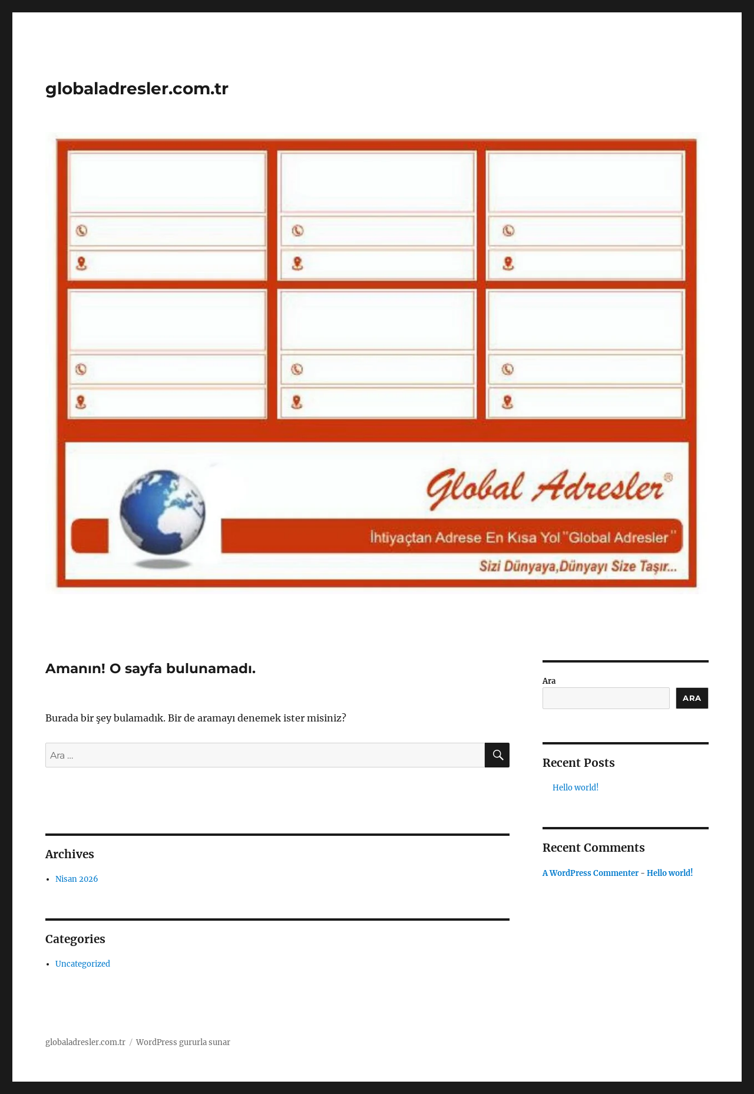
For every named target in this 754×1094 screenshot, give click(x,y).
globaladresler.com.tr (137, 88)
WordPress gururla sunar (183, 1042)
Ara (549, 681)
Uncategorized (82, 964)
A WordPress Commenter (591, 873)
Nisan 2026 (76, 879)
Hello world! (576, 788)
